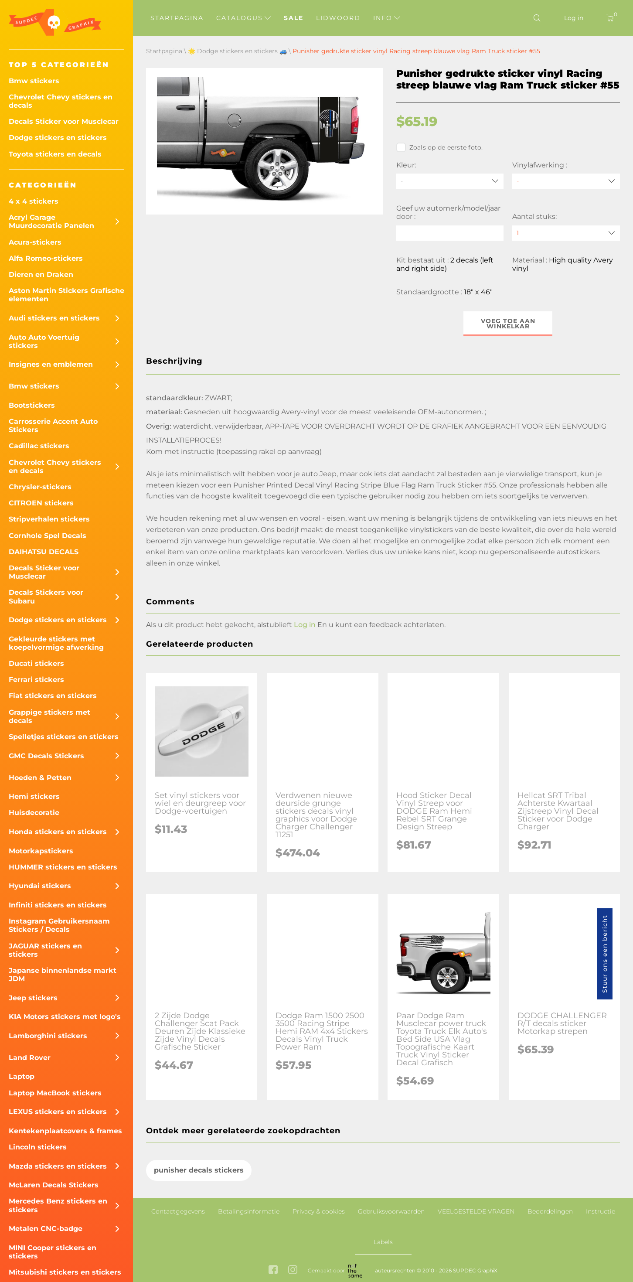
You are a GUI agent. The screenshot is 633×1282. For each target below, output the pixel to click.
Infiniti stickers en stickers (58, 905)
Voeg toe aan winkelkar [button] (508, 323)
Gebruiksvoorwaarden (391, 1211)
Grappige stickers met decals (49, 716)
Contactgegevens (178, 1211)
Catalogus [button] (243, 18)
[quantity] (566, 233)
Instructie (600, 1211)
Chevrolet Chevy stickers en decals (60, 101)
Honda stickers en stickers (58, 832)
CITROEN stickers (41, 503)
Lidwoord (338, 18)
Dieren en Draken (41, 274)
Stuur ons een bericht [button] (605, 954)
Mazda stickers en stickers (58, 1166)
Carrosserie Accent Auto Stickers (53, 425)
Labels (383, 1242)
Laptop (21, 1076)
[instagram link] (292, 1270)
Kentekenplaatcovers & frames (65, 1131)
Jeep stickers (33, 998)
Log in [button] (305, 625)
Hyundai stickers (40, 886)
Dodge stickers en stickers (58, 137)
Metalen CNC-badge (45, 1228)
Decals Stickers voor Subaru (46, 596)
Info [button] (386, 18)
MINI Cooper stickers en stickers (52, 1252)
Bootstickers (32, 405)
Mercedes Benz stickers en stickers (58, 1205)
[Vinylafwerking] (566, 181)
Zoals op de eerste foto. (439, 147)
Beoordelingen (550, 1211)
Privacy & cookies (319, 1211)
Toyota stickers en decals (55, 154)
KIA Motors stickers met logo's (65, 1017)
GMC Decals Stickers (46, 756)
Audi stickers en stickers (54, 318)
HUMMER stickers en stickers (63, 867)
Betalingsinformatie (248, 1211)
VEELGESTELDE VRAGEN (476, 1211)
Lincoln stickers (38, 1147)
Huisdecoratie (34, 812)
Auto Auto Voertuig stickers (44, 341)
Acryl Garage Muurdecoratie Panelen (51, 221)
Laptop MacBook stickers (55, 1093)
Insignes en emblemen (51, 364)
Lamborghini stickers (48, 1036)
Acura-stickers (35, 242)
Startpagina (177, 18)
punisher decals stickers (199, 1170)
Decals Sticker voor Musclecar (64, 121)
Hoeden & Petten (40, 778)
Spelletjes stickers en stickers (64, 737)
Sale (293, 18)
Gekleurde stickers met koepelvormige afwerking (56, 643)
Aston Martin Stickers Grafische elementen (66, 294)
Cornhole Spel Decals (47, 536)
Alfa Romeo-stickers (46, 258)
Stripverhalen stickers (49, 519)
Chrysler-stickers (40, 487)
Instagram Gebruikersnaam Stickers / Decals (59, 925)
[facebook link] (273, 1270)
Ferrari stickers (36, 679)
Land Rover (30, 1058)
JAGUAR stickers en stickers (45, 950)
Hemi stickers (34, 796)
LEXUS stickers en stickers (58, 1112)
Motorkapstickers (41, 851)
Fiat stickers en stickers (53, 696)
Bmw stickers (34, 81)
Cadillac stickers (39, 446)
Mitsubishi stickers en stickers (65, 1272)
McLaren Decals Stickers (54, 1185)
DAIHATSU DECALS (43, 552)
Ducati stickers (36, 663)
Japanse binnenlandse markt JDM (62, 974)
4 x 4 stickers (33, 201)
